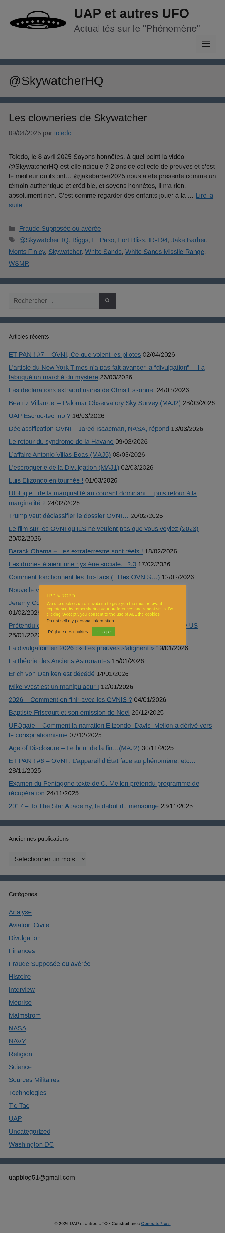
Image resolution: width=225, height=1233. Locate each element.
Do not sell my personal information (80, 621)
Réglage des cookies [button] (68, 631)
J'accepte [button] (104, 632)
